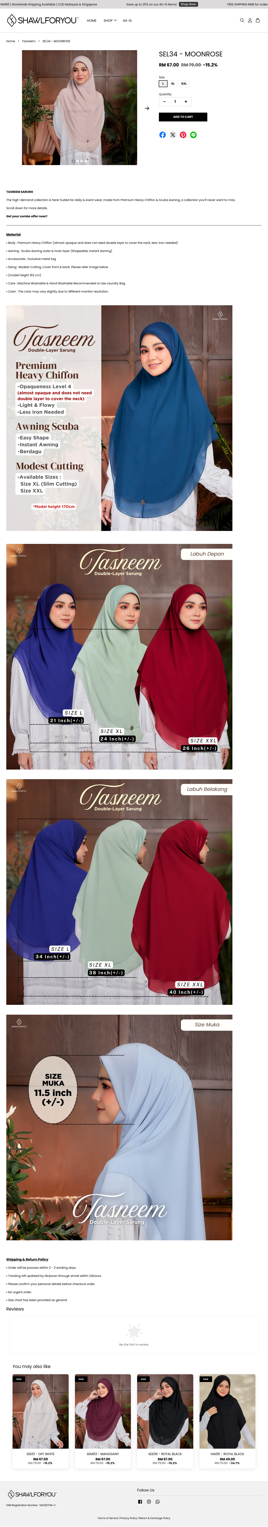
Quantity (165, 94)
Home (10, 41)
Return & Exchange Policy (154, 1518)
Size (162, 78)
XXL (184, 84)
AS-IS (127, 20)
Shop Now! (191, 4)
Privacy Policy (128, 1518)
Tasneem (29, 41)
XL (173, 84)
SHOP (110, 20)
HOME (92, 20)
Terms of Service (108, 1518)
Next (147, 108)
